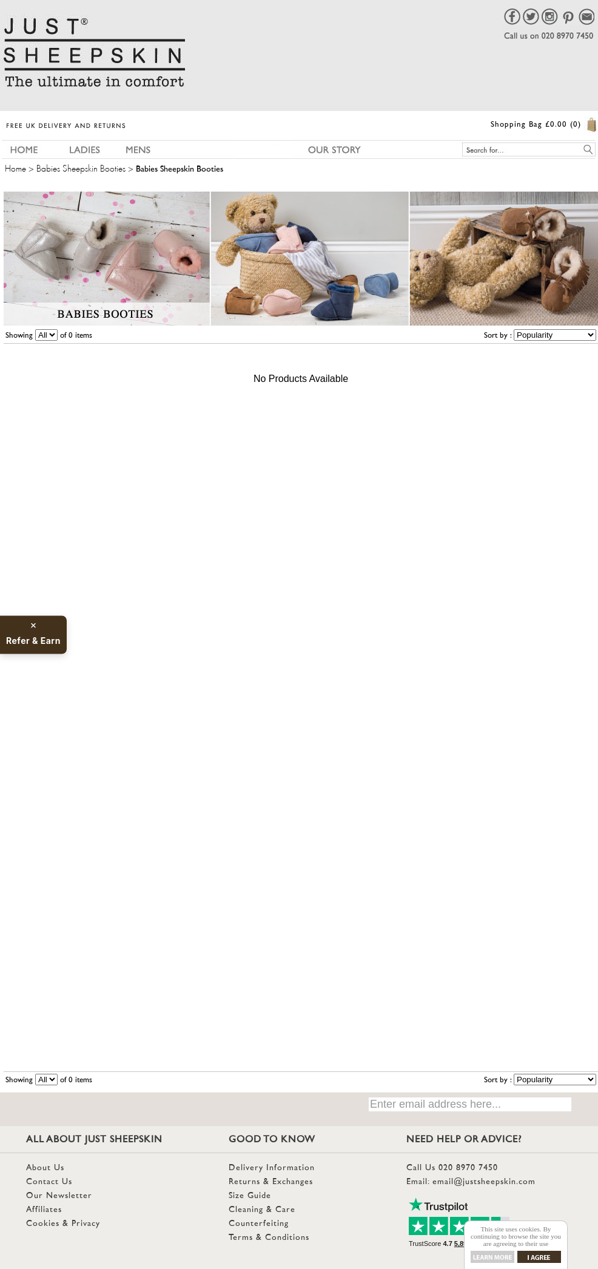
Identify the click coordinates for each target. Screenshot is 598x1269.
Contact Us (49, 1182)
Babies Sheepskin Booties (81, 166)
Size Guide (250, 1196)
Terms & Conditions (269, 1238)
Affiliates (44, 1210)
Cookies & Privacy (63, 1224)
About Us (45, 1168)
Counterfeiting (259, 1224)
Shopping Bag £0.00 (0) (536, 125)
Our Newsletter (59, 1196)
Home (15, 166)
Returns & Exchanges (271, 1182)
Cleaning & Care (262, 1210)
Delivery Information (272, 1168)
